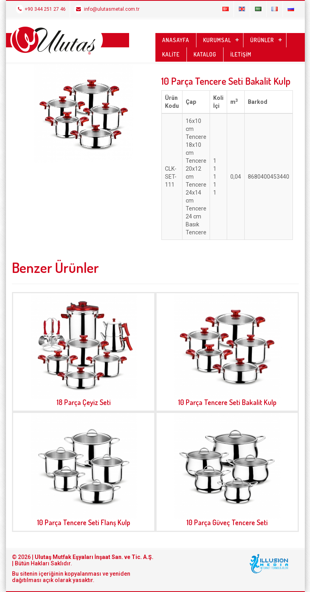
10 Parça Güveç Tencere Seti (227, 522)
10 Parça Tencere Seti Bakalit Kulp (227, 402)
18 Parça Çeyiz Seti (84, 402)
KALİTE (171, 54)
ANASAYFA (175, 40)
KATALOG (205, 54)
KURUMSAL (217, 40)
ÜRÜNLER (262, 40)
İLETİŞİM (240, 54)
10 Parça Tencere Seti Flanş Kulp (83, 522)
